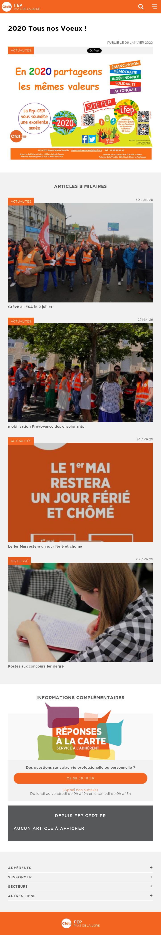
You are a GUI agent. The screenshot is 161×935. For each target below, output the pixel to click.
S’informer (20, 877)
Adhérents (19, 868)
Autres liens (22, 896)
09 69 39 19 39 (80, 778)
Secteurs (18, 886)
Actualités (21, 50)
